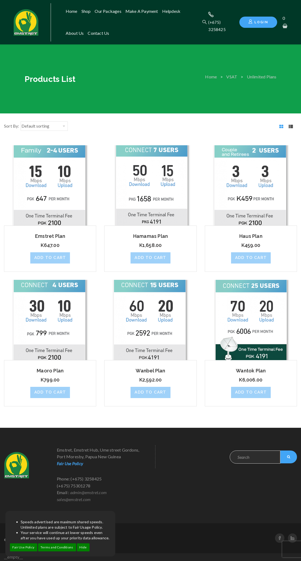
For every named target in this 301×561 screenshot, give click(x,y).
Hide (83, 547)
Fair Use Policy (23, 547)
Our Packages (108, 11)
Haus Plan (250, 236)
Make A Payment (141, 11)
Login (258, 21)
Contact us (98, 33)
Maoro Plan (50, 370)
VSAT (231, 76)
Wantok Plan (251, 370)
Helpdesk (171, 11)
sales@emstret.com (74, 499)
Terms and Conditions (56, 547)
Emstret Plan (50, 236)
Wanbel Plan (150, 370)
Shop (86, 11)
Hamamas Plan (150, 236)
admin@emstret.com (88, 492)
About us (75, 33)
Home (71, 11)
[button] (50, 258)
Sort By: (11, 125)
